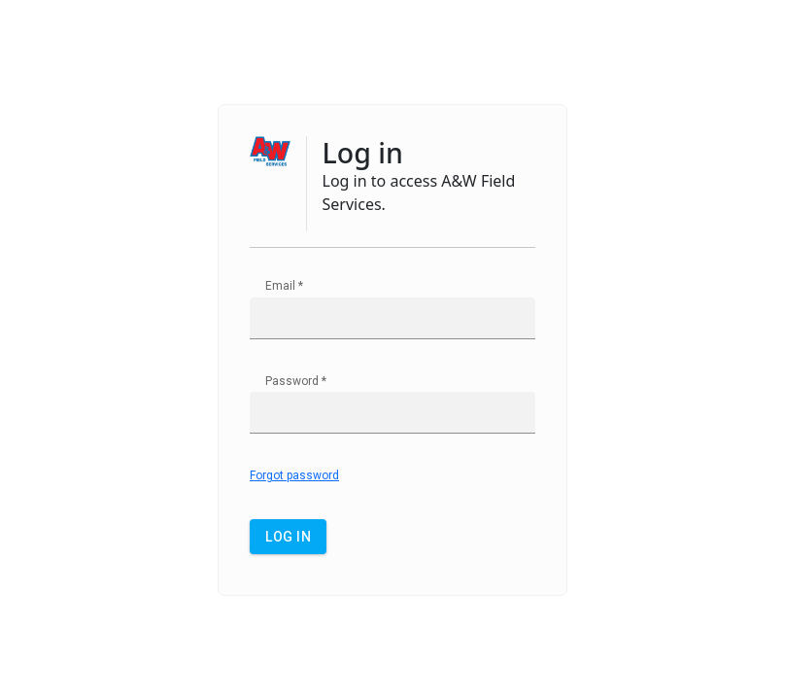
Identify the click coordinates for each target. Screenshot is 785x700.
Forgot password (294, 475)
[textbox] (392, 318)
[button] (288, 536)
